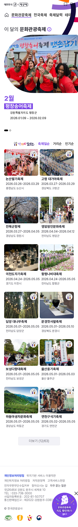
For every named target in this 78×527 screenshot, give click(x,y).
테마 (68, 15)
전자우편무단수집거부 (16, 485)
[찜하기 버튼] (65, 4)
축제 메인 (6, 14)
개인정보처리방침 (14, 475)
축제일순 (44, 144)
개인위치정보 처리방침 (17, 480)
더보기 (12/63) (39, 441)
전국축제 (40, 15)
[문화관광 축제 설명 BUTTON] (49, 29)
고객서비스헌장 (56, 480)
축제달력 (56, 15)
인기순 (69, 144)
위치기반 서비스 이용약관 (41, 475)
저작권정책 (38, 480)
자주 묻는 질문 (58, 485)
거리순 (57, 144)
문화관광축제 (21, 15)
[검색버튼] (72, 4)
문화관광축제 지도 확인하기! (64, 505)
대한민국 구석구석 (16, 4)
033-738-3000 (22, 493)
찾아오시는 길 (39, 485)
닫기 (76, 493)
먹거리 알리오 (24, 144)
